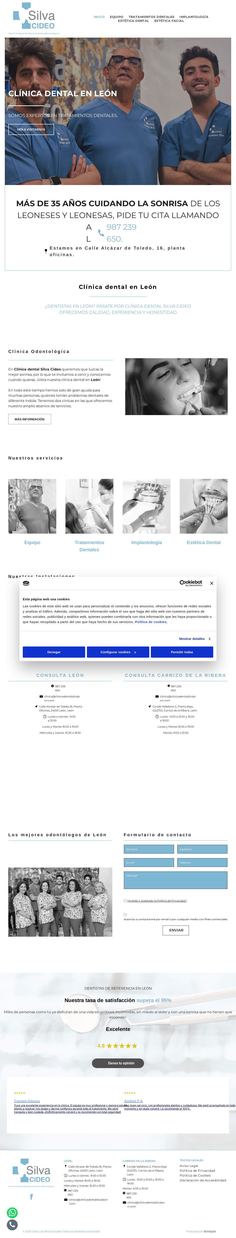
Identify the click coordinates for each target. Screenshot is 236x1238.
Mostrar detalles (192, 639)
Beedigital (210, 1231)
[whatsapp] (12, 1213)
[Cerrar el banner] (211, 583)
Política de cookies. (151, 622)
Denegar (53, 652)
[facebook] (31, 1197)
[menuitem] (99, 17)
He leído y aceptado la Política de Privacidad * (157, 900)
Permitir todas (182, 652)
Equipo (32, 542)
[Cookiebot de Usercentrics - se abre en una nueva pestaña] (183, 583)
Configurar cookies (118, 652)
